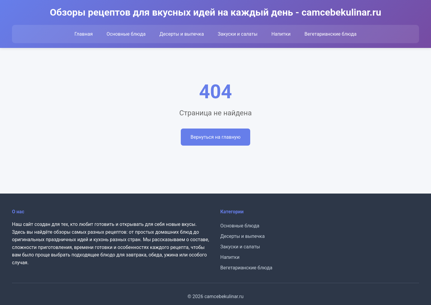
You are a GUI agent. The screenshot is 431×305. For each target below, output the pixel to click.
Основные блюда (126, 34)
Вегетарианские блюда (330, 34)
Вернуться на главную (215, 137)
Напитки (281, 34)
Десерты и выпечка (182, 34)
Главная (84, 34)
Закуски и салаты (238, 34)
